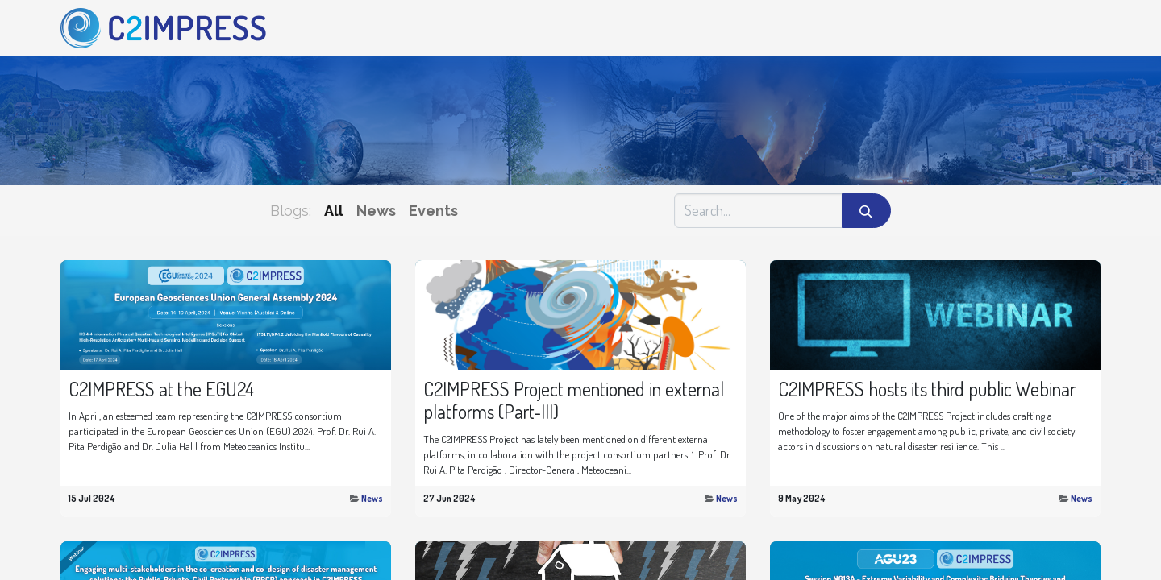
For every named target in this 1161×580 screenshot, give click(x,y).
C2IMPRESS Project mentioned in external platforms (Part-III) (573, 401)
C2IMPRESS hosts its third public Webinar (927, 389)
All (333, 210)
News (372, 498)
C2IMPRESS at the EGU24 (161, 389)
